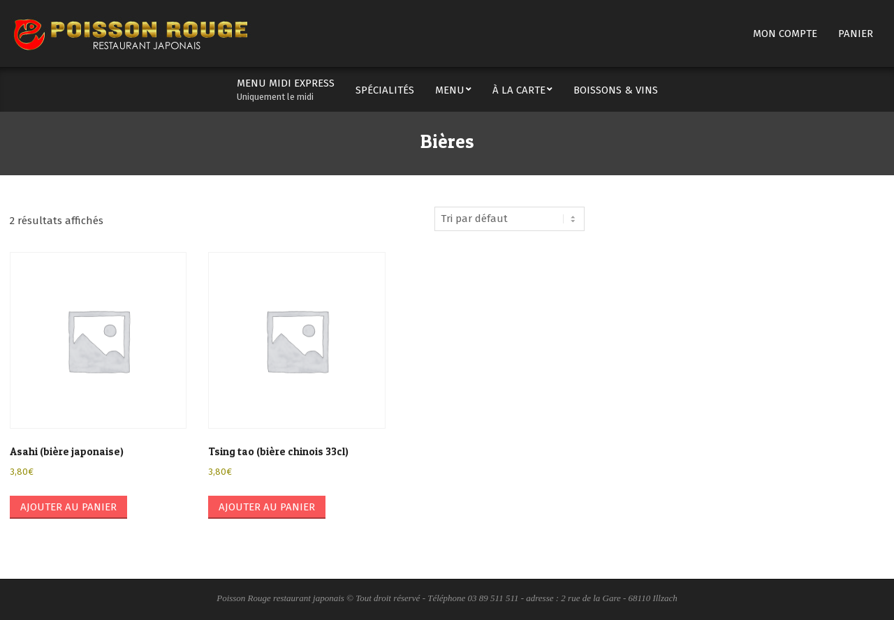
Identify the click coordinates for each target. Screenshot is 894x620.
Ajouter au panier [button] (68, 507)
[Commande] (509, 219)
